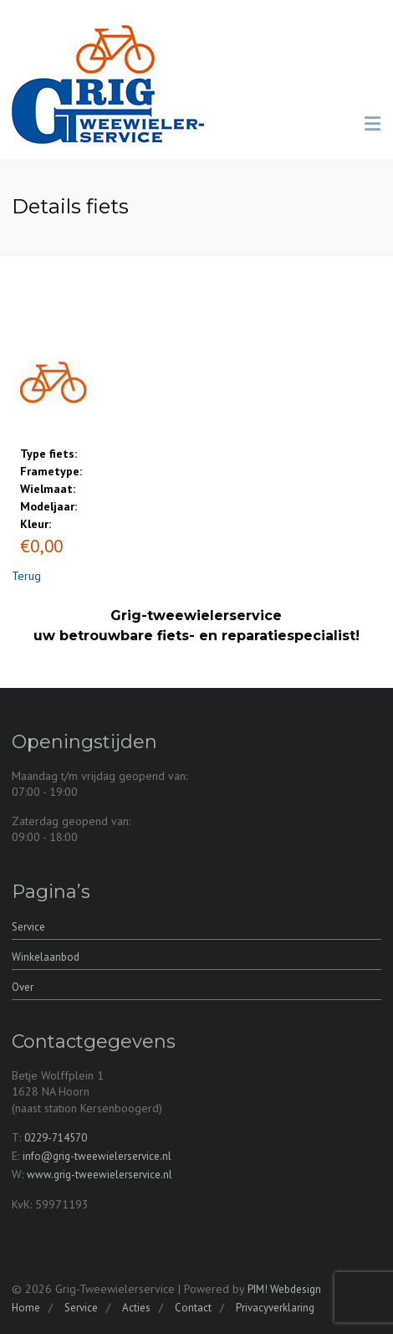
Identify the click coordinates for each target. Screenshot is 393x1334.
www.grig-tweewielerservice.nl (99, 1174)
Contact (193, 1308)
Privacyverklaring (275, 1308)
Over (22, 987)
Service (28, 927)
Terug (26, 575)
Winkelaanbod (45, 957)
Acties (136, 1308)
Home (26, 1308)
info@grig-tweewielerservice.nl (97, 1156)
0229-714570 (55, 1138)
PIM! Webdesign (284, 1289)
